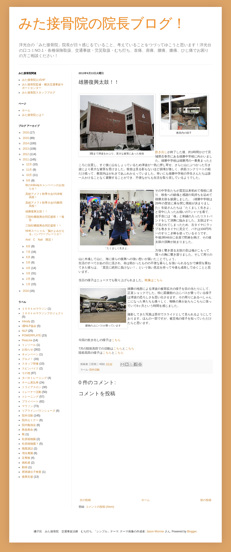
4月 (28, 268)
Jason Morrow (155, 531)
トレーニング (30, 396)
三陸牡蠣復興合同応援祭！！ (43, 225)
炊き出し (161, 152)
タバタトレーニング (34, 378)
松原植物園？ (30, 443)
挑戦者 (26, 462)
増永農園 (27, 453)
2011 (26, 159)
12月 (29, 164)
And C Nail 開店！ (39, 239)
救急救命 (27, 429)
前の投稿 (205, 500)
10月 (29, 175)
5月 (28, 262)
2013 (26, 148)
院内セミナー (30, 420)
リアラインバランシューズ (38, 410)
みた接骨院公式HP (33, 79)
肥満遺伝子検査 (31, 472)
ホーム (145, 500)
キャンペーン (30, 354)
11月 (29, 169)
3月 (28, 273)
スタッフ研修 (30, 363)
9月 (28, 180)
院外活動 (94, 369)
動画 (24, 467)
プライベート (30, 401)
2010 (26, 291)
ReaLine (27, 340)
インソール (29, 345)
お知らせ (27, 349)
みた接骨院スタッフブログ (38, 92)
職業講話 (27, 448)
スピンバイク (30, 368)
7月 (28, 251)
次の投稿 (85, 500)
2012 (26, 154)
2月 (28, 279)
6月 (28, 257)
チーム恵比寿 (30, 382)
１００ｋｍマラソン (34, 308)
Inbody (26, 321)
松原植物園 (29, 439)
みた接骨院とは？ (33, 115)
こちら (116, 340)
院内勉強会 (29, 425)
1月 (28, 284)
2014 (26, 143)
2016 (26, 132)
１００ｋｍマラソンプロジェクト (43, 313)
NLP (24, 330)
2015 (26, 138)
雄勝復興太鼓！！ (36, 211)
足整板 (26, 457)
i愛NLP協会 (29, 326)
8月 (28, 246)
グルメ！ (27, 359)
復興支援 (27, 476)
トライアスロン (31, 387)
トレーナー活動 (31, 392)
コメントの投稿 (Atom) (100, 506)
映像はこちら (154, 280)
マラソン (27, 406)
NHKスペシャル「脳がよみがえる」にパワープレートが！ (44, 232)
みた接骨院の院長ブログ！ (102, 23)
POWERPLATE (31, 335)
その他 (26, 373)
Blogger (192, 531)
